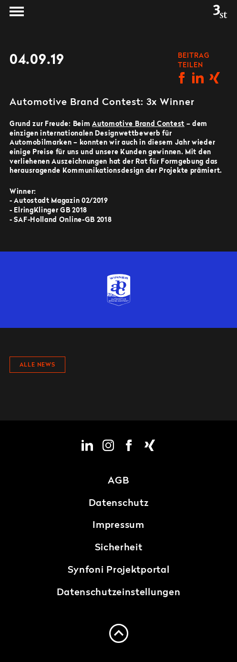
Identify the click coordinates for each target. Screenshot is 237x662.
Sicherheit (119, 548)
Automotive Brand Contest (138, 124)
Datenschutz (119, 503)
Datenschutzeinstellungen (119, 593)
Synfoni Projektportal (119, 570)
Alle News (37, 365)
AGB (118, 481)
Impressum (118, 525)
